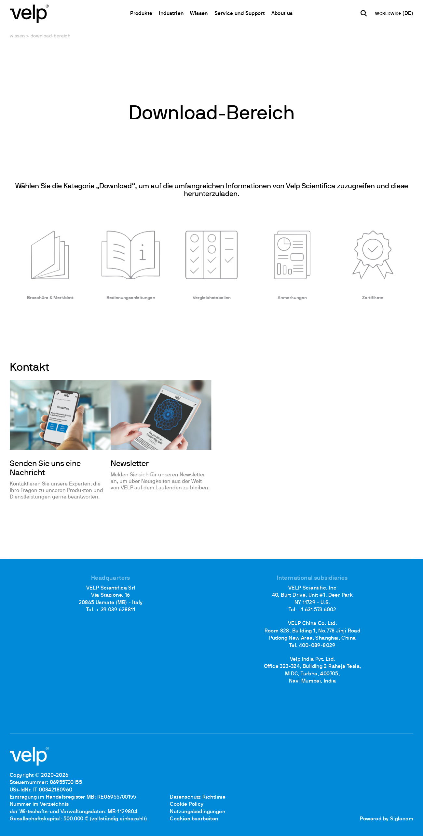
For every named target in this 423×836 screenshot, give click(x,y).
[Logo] (29, 13)
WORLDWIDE (389, 14)
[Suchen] (364, 13)
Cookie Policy (186, 804)
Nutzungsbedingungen (197, 812)
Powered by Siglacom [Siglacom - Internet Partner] (386, 819)
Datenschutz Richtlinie (197, 797)
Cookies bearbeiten (194, 819)
